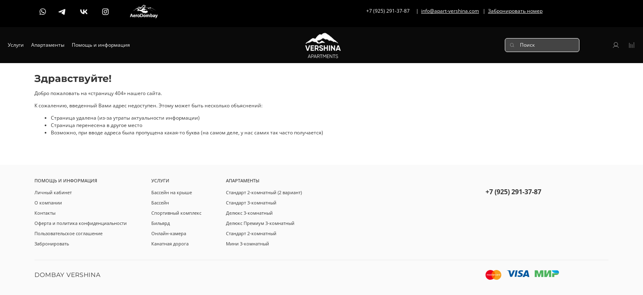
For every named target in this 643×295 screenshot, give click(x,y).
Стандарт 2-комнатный (251, 233)
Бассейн (160, 203)
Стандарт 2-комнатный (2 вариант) (264, 192)
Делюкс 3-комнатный (249, 213)
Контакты (44, 213)
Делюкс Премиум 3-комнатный (260, 223)
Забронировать (51, 244)
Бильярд (160, 223)
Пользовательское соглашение (68, 233)
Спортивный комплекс (176, 213)
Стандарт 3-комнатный (251, 203)
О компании (48, 203)
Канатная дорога (170, 244)
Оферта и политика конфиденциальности (80, 223)
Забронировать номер (515, 10)
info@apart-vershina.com (450, 10)
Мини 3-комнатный (247, 244)
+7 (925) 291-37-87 (513, 191)
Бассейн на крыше (171, 192)
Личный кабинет (53, 192)
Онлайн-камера (168, 233)
